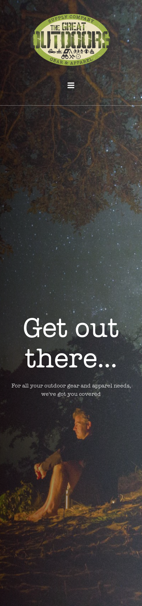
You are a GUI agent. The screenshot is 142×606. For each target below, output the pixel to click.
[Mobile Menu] (71, 85)
